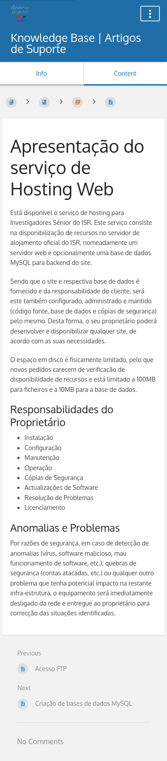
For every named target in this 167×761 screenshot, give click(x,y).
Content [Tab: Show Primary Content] (125, 73)
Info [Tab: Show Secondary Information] (41, 73)
